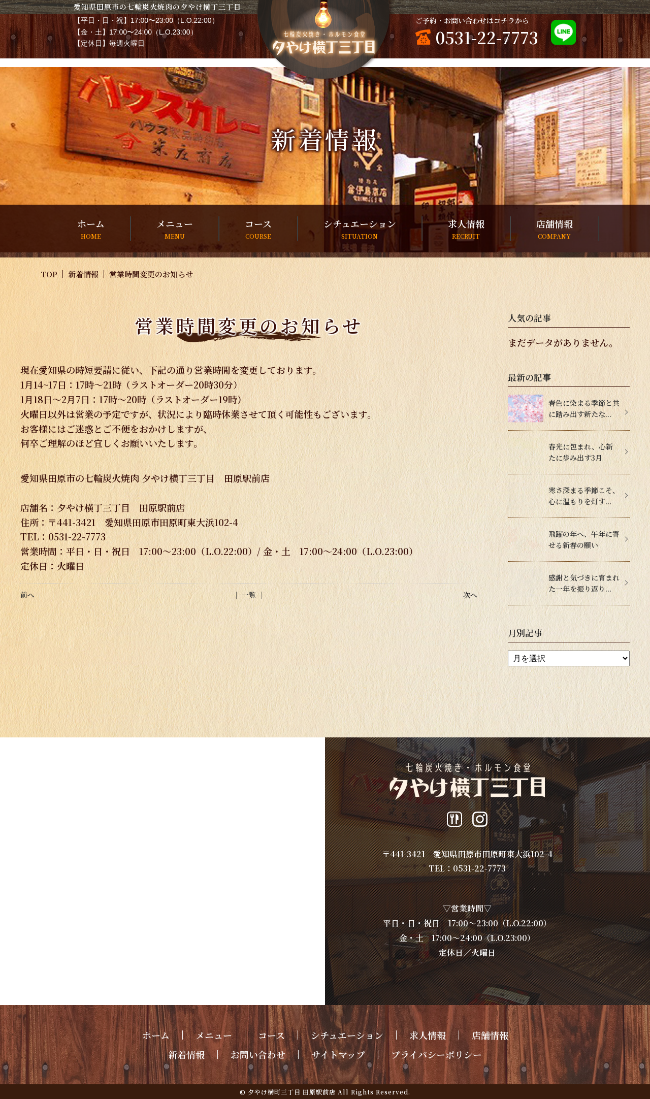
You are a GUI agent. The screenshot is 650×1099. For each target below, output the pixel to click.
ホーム (91, 229)
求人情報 (466, 229)
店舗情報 (554, 229)
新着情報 (83, 274)
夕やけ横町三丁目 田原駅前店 (292, 1091)
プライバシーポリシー (436, 1054)
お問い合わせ (258, 1054)
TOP (49, 274)
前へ (27, 595)
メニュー (174, 229)
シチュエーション (359, 229)
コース (258, 229)
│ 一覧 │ (249, 595)
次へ (470, 595)
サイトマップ (338, 1054)
